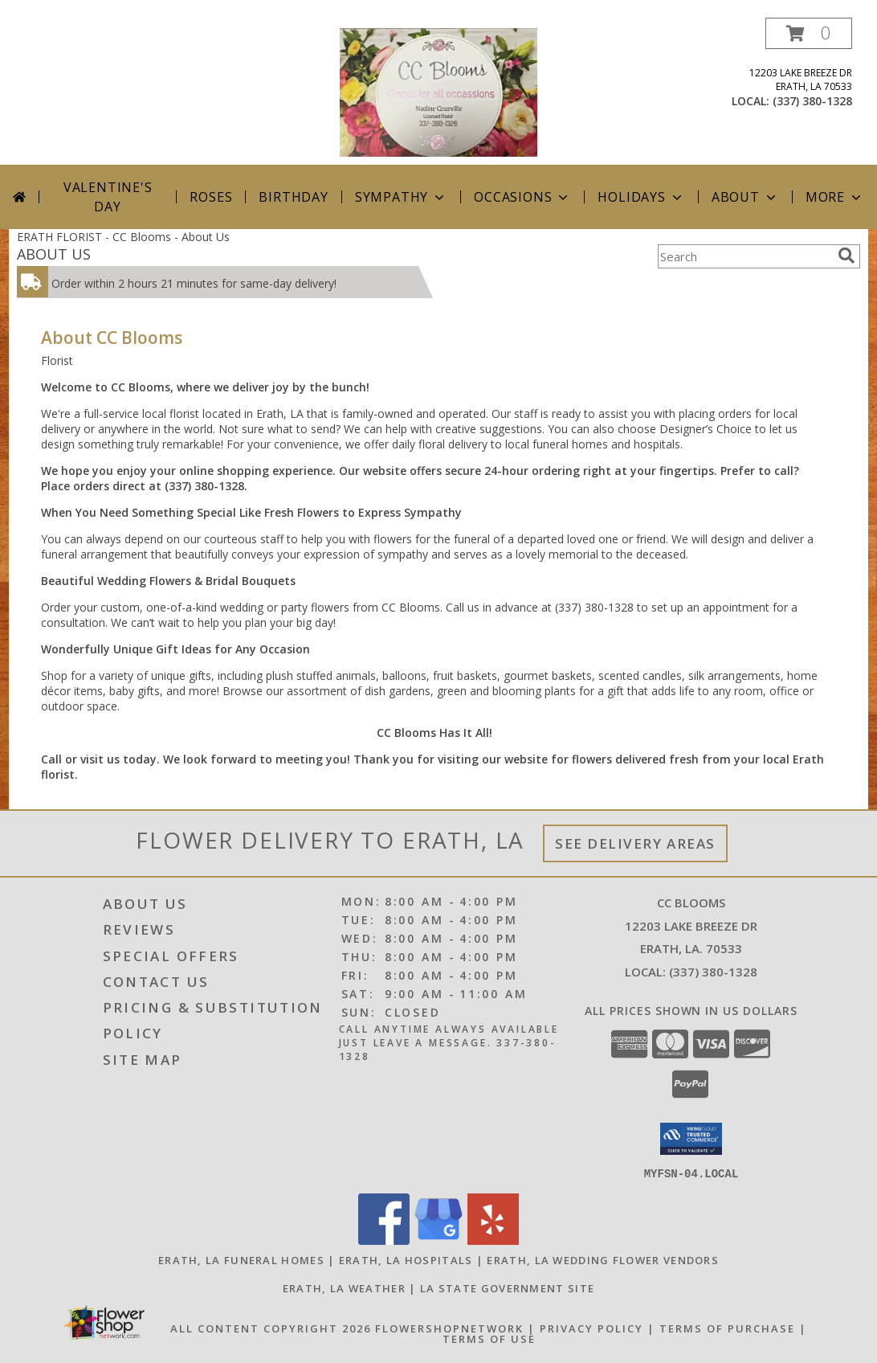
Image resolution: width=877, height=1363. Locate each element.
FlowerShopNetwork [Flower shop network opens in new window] (449, 1327)
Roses (211, 197)
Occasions (522, 197)
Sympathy (401, 197)
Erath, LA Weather (344, 1287)
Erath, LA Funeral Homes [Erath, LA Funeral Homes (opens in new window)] (241, 1259)
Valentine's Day (108, 196)
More (835, 197)
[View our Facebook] (384, 1239)
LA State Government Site (507, 1287)
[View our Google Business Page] (438, 1239)
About (745, 197)
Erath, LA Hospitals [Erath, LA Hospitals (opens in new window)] (406, 1259)
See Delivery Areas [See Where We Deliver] (635, 843)
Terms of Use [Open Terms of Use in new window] (489, 1338)
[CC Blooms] (438, 91)
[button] (808, 33)
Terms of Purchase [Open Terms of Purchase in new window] (727, 1327)
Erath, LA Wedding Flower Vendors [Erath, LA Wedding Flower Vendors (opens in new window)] (603, 1259)
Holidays (641, 197)
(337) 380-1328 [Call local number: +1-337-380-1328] (812, 100)
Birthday (293, 197)
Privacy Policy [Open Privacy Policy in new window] (591, 1327)
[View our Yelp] (493, 1239)
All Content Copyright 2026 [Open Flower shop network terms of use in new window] (270, 1327)
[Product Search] (744, 256)
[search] (846, 255)
